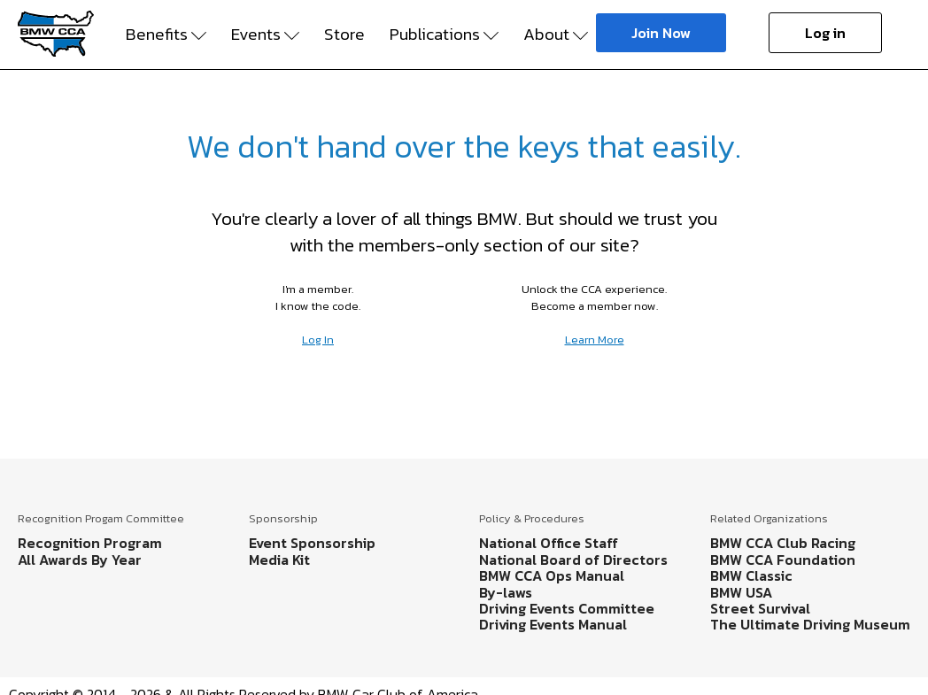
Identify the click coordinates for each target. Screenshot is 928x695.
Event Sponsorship (312, 542)
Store (344, 34)
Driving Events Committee (566, 608)
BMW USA (741, 592)
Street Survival (760, 608)
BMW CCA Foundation (782, 559)
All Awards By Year (80, 559)
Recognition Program (90, 542)
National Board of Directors (573, 559)
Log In (318, 339)
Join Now (661, 32)
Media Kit (279, 559)
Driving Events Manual (553, 624)
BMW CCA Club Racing (782, 542)
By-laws (505, 592)
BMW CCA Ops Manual (551, 575)
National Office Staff (548, 542)
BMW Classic (751, 575)
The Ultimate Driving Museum (810, 624)
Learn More (594, 339)
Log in (825, 32)
